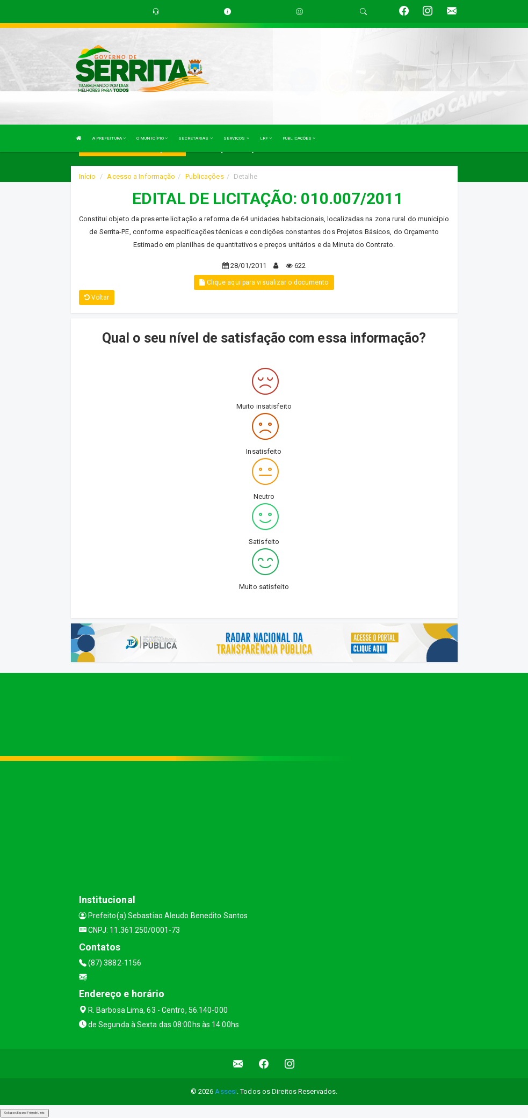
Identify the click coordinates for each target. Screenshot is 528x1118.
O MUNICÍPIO (152, 138)
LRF (266, 138)
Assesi (226, 1091)
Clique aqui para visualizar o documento (263, 282)
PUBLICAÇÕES (299, 138)
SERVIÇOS (236, 138)
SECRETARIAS (195, 138)
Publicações (204, 176)
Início (87, 176)
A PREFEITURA (109, 138)
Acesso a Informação (141, 176)
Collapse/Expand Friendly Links (24, 1112)
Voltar (97, 297)
